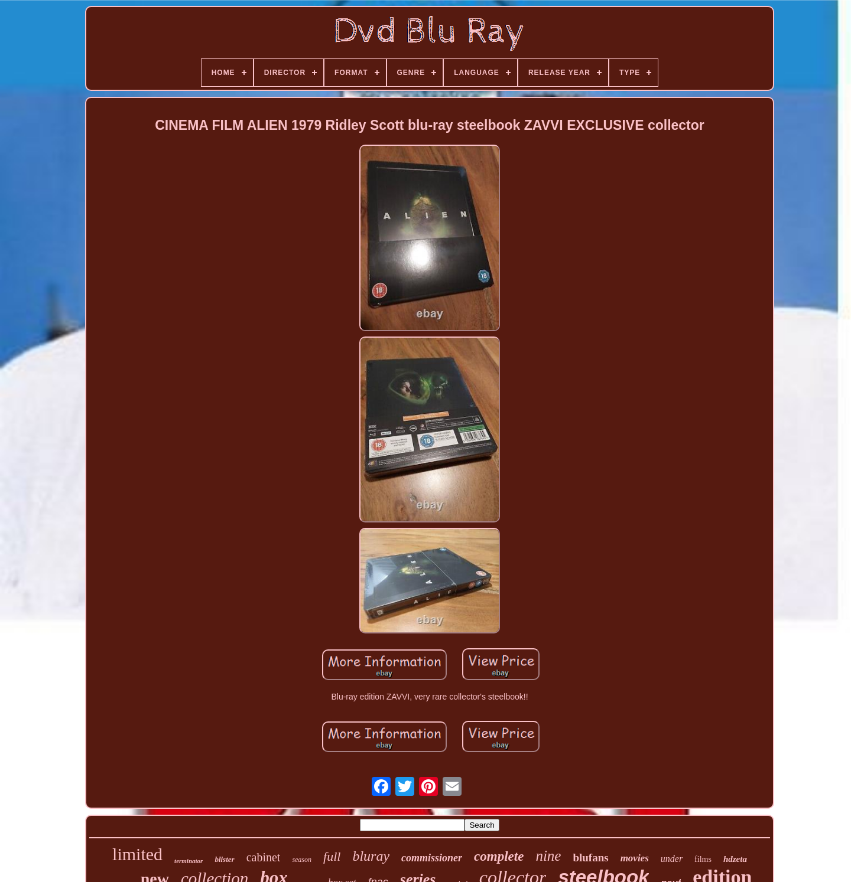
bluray (370, 856)
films (703, 859)
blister (224, 859)
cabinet (263, 857)
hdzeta (735, 859)
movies (635, 858)
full (331, 856)
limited (137, 854)
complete (499, 856)
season (301, 859)
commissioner (431, 858)
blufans (590, 857)
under (672, 859)
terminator (188, 860)
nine (548, 856)
